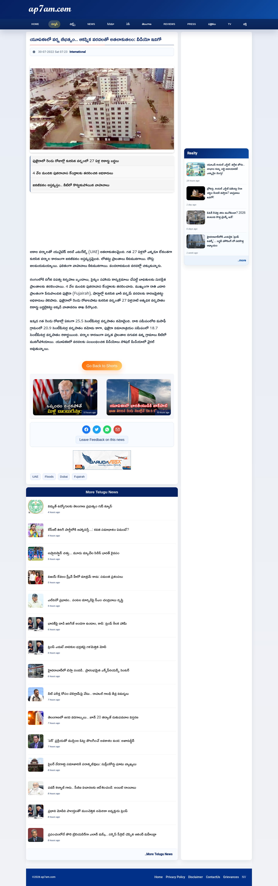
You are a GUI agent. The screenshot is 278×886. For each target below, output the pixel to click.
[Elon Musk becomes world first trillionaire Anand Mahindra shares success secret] (102, 836)
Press (191, 24)
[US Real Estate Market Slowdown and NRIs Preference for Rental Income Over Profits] (216, 172)
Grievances (231, 877)
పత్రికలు (212, 24)
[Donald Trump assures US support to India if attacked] (102, 625)
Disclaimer (195, 877)
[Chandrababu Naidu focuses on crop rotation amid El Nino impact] (102, 602)
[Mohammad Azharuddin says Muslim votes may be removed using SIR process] (102, 743)
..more (242, 260)
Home (35, 24)
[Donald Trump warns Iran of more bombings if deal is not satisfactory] (65, 397)
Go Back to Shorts (102, 365)
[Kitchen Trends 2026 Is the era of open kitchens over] (216, 220)
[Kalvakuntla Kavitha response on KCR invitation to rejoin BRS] (102, 532)
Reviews (169, 24)
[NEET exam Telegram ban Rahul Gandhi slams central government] (102, 696)
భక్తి (245, 24)
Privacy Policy (175, 877)
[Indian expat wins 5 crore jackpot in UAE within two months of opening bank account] (139, 397)
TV (229, 24)
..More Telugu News (158, 854)
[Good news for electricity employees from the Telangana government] (102, 508)
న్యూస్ (54, 24)
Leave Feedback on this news (101, 439)
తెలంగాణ (146, 24)
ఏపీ (128, 24)
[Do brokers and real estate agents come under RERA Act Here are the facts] (216, 196)
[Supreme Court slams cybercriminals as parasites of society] (102, 766)
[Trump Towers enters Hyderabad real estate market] (216, 244)
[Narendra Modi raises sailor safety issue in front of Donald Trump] (102, 649)
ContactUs (213, 877)
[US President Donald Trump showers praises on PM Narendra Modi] (102, 813)
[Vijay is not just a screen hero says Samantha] (102, 579)
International (78, 52)
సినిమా (110, 24)
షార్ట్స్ (72, 24)
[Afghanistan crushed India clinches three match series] (102, 555)
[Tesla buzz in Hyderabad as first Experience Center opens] (102, 672)
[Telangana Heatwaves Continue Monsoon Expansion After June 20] (102, 719)
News (91, 24)
